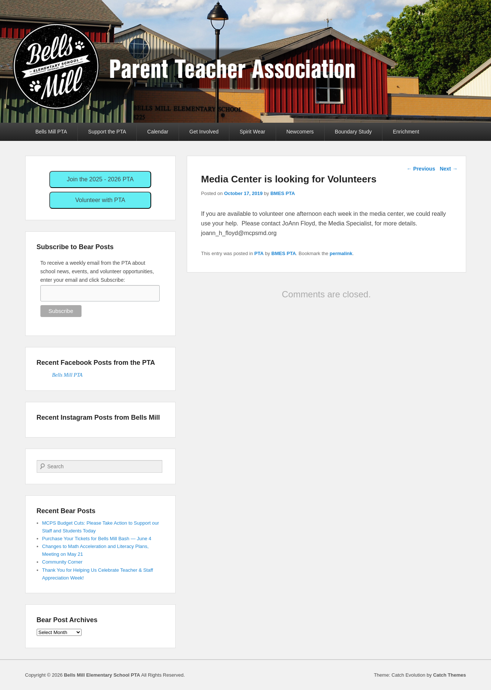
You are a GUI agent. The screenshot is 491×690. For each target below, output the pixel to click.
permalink (341, 253)
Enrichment (406, 132)
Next (449, 169)
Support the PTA (107, 132)
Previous (421, 169)
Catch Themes (449, 675)
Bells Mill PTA (51, 132)
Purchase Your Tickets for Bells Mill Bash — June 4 (97, 538)
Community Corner (62, 562)
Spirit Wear (252, 132)
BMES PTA (283, 193)
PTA (258, 253)
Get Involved (204, 132)
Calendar (157, 132)
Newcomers (300, 132)
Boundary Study (353, 132)
